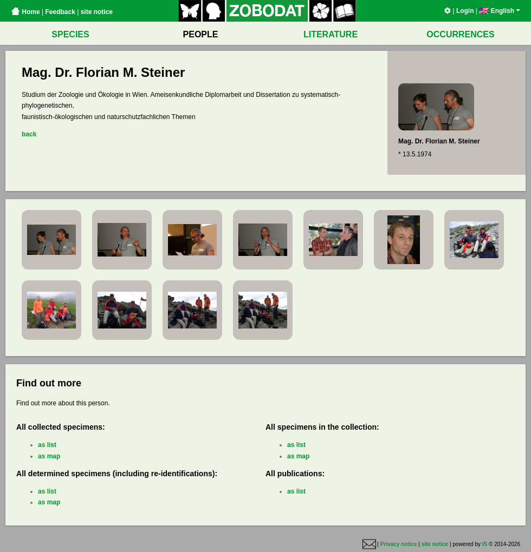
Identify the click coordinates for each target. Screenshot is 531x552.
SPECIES (70, 34)
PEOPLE (200, 34)
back (29, 134)
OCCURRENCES (460, 34)
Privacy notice (398, 544)
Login (465, 11)
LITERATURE (330, 34)
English (499, 11)
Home (25, 12)
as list (47, 445)
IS (484, 544)
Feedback (60, 12)
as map (49, 456)
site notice (97, 12)
